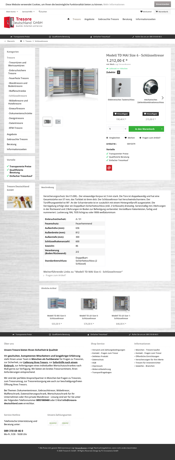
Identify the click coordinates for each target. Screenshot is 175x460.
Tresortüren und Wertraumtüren (17, 64)
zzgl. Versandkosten (123, 64)
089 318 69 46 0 (156, 36)
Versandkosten (81, 448)
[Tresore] (77, 19)
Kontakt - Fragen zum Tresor (105, 353)
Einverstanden (162, 4)
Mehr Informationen (113, 4)
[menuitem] (162, 11)
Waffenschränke (17, 90)
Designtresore (16, 118)
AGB (94, 362)
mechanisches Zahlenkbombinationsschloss (150, 101)
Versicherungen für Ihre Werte (150, 359)
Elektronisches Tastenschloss (121, 99)
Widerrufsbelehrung (101, 369)
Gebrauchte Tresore (17, 139)
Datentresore (16, 123)
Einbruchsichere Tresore (17, 72)
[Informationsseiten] (145, 19)
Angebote (12, 134)
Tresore (11, 57)
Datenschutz (98, 359)
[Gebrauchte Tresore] (108, 19)
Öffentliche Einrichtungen (147, 356)
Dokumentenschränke (20, 113)
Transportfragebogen (102, 372)
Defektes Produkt (100, 356)
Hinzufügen (121, 114)
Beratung (11, 144)
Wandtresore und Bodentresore (17, 85)
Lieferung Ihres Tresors (35, 362)
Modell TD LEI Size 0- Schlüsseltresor (89, 317)
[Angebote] (89, 19)
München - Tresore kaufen (148, 350)
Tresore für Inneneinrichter (148, 362)
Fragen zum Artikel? (150, 137)
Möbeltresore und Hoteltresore (18, 102)
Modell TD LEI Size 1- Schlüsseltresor (121, 317)
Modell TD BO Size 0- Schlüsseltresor (56, 317)
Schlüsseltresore (18, 95)
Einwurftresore (17, 108)
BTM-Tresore (15, 127)
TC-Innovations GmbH (109, 451)
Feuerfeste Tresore (19, 78)
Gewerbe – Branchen (145, 366)
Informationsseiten (17, 149)
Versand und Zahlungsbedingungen (108, 350)
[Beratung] (127, 19)
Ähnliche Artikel (48, 288)
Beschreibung (47, 187)
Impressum (97, 366)
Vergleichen (113, 137)
